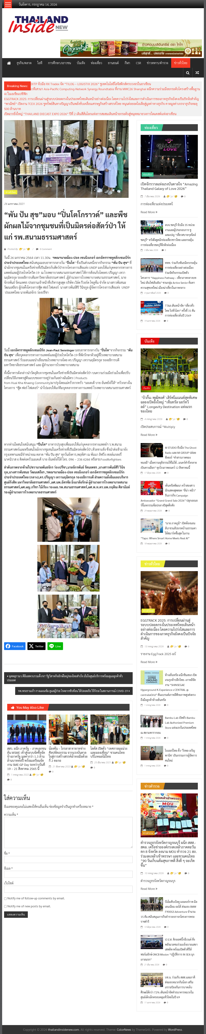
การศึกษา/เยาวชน (59, 63)
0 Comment (44, 248)
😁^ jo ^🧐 (37, 774)
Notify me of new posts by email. (29, 906)
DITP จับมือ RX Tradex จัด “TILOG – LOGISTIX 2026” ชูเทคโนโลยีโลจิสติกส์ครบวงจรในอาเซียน (91, 84)
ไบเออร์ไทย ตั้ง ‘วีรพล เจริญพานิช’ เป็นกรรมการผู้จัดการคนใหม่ (181, 755)
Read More (149, 212)
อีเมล (8, 868)
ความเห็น (11, 814)
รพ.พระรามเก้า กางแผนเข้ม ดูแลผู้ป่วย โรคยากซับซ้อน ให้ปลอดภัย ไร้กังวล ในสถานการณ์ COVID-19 (73, 691)
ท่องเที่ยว (96, 63)
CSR (138, 63)
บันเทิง (81, 63)
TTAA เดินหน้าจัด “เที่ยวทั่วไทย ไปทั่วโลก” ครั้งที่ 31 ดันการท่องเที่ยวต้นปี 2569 (180, 310)
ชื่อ (7, 853)
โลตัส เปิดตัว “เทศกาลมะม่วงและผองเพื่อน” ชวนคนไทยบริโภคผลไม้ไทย (108, 752)
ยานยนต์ (113, 63)
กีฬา (127, 63)
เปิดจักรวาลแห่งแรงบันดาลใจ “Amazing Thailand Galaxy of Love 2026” (169, 186)
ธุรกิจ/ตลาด (24, 63)
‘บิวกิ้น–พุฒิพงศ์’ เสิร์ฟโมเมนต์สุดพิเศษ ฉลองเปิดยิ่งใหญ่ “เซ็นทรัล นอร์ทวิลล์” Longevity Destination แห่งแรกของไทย (169, 404)
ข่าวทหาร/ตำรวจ (157, 63)
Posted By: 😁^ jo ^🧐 (18, 249)
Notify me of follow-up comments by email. (36, 898)
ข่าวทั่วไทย (180, 63)
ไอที (39, 63)
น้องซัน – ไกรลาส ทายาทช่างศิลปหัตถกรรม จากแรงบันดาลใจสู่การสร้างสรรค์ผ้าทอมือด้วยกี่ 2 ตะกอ (68, 754)
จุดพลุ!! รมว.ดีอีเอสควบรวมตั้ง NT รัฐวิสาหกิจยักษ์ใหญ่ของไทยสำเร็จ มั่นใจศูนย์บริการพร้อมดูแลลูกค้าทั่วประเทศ (65, 678)
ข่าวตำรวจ (148, 833)
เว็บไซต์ (9, 883)
